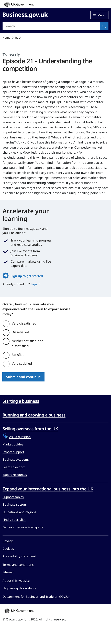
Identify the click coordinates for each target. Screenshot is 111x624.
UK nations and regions (19, 512)
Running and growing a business (34, 415)
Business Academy (16, 459)
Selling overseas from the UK (30, 428)
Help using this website (19, 588)
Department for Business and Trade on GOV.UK (36, 597)
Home (6, 37)
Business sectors (15, 504)
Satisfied (18, 355)
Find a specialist (14, 520)
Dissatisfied (20, 332)
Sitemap (8, 572)
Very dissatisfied (24, 323)
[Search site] (51, 26)
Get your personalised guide (23, 527)
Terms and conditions (18, 565)
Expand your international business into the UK (48, 488)
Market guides (13, 444)
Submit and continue (23, 377)
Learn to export (14, 467)
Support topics (13, 497)
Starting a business (21, 401)
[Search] (104, 26)
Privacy (8, 541)
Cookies (8, 549)
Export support (13, 452)
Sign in (35, 284)
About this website (16, 581)
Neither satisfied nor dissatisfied (27, 343)
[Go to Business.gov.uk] (25, 14)
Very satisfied (22, 363)
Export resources (15, 475)
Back (18, 37)
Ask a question (20, 437)
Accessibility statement (19, 556)
